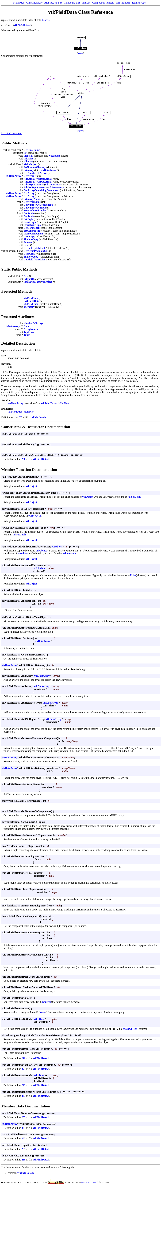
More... (46, 20)
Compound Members (103, 2)
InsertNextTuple (32, 225)
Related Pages (139, 2)
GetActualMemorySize (36, 251)
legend (80, 53)
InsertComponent (33, 234)
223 (23, 1085)
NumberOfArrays (33, 323)
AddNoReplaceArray (35, 188)
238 (23, 1160)
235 (23, 1139)
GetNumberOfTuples (35, 208)
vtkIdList (40, 248)
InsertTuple (30, 222)
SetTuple (28, 219)
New (26, 276)
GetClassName (32, 150)
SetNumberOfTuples (35, 211)
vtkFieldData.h (22, 25)
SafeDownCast (32, 282)
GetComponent (32, 228)
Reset (27, 245)
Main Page (18, 2)
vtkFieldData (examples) (21, 412)
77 (20, 417)
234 (23, 1128)
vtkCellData (62, 403)
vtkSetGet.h (134, 497)
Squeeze (28, 242)
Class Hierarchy (34, 2)
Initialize (28, 159)
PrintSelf (28, 156)
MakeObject (30, 164)
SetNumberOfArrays (35, 167)
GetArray (29, 176)
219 (23, 1058)
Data (26, 326)
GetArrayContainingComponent (41, 190)
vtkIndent (54, 156)
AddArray (29, 179)
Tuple (27, 335)
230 (23, 459)
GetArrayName (32, 202)
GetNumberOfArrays (35, 173)
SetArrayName (32, 199)
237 (23, 1149)
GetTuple (29, 214)
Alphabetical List (53, 2)
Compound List (72, 2)
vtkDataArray (48, 170)
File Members (123, 2)
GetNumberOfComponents (38, 205)
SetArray (29, 170)
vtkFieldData (31, 298)
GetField (28, 248)
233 (23, 1117)
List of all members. (11, 134)
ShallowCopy (31, 239)
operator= (29, 307)
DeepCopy (29, 237)
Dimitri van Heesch (89, 1182)
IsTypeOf (29, 279)
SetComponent (32, 231)
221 (23, 1069)
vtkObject (46, 282)
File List (86, 2)
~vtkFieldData (31, 301)
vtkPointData (48, 403)
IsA (25, 153)
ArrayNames (31, 329)
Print (133, 575)
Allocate (28, 162)
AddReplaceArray (34, 185)
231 (23, 1096)
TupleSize (29, 332)
